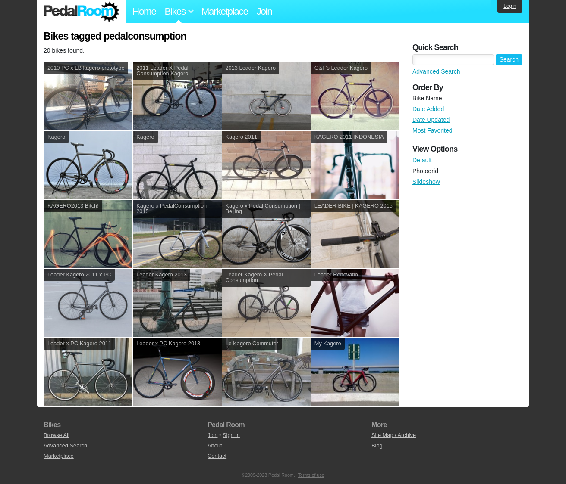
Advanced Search (436, 71)
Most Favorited (432, 130)
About (215, 445)
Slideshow (426, 181)
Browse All (56, 435)
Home (144, 11)
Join (264, 11)
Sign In (231, 435)
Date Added (428, 108)
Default (421, 160)
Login (509, 6)
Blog (377, 445)
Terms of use (311, 475)
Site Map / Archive (393, 435)
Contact (217, 456)
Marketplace (224, 11)
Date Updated (431, 119)
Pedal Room (81, 11)
